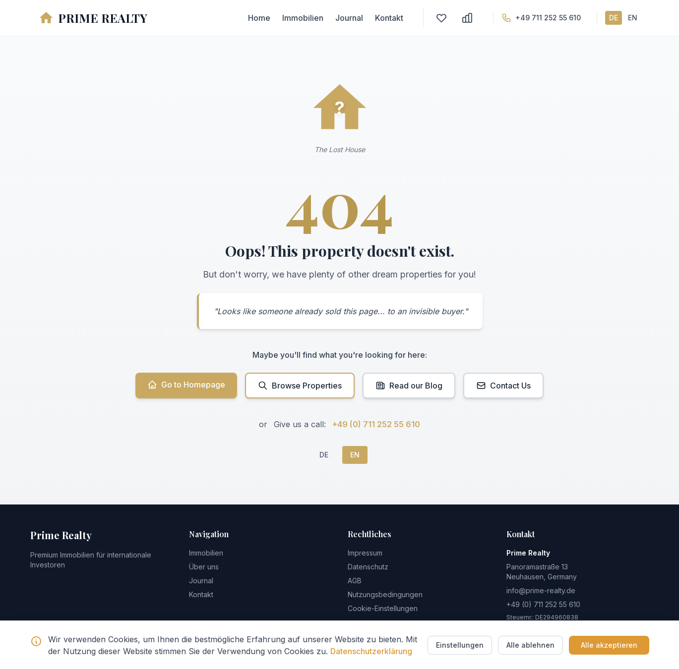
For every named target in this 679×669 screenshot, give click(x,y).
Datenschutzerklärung (371, 651)
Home (259, 18)
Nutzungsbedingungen (385, 594)
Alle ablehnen (530, 645)
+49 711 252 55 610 (548, 17)
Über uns (204, 566)
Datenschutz (368, 566)
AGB (355, 580)
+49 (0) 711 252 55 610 (376, 424)
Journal (349, 18)
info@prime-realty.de (540, 590)
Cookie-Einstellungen (383, 608)
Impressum (365, 553)
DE (613, 17)
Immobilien (302, 18)
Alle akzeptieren (609, 645)
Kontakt (389, 18)
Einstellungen (460, 645)
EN (632, 17)
